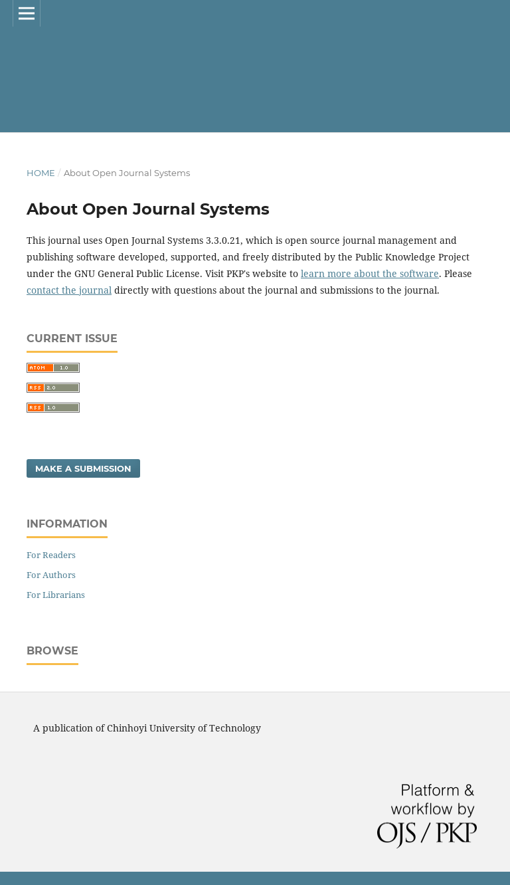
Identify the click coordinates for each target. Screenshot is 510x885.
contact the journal (69, 290)
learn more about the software (370, 273)
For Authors (51, 575)
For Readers (51, 555)
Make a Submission (83, 468)
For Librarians (56, 595)
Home (41, 172)
